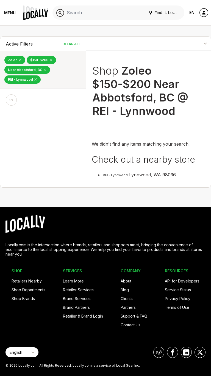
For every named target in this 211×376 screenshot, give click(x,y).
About (126, 281)
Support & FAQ (134, 316)
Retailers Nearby (27, 281)
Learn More (73, 281)
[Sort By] (188, 43)
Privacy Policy (177, 298)
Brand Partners (76, 307)
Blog (125, 289)
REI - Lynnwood (115, 175)
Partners (128, 307)
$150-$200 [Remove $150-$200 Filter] (41, 60)
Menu (10, 12)
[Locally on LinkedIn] (186, 352)
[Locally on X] (200, 352)
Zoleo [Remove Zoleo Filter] (15, 60)
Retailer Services (78, 289)
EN (192, 12)
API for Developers (182, 281)
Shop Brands (23, 298)
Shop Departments (28, 289)
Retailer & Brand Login (83, 316)
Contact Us (130, 325)
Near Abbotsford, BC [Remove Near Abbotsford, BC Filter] (27, 70)
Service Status (178, 289)
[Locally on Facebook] (172, 352)
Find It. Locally (165, 12)
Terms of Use (177, 307)
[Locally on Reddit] (158, 352)
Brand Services (77, 298)
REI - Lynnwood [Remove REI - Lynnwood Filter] (22, 79)
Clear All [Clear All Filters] (71, 44)
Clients (127, 298)
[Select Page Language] (21, 352)
